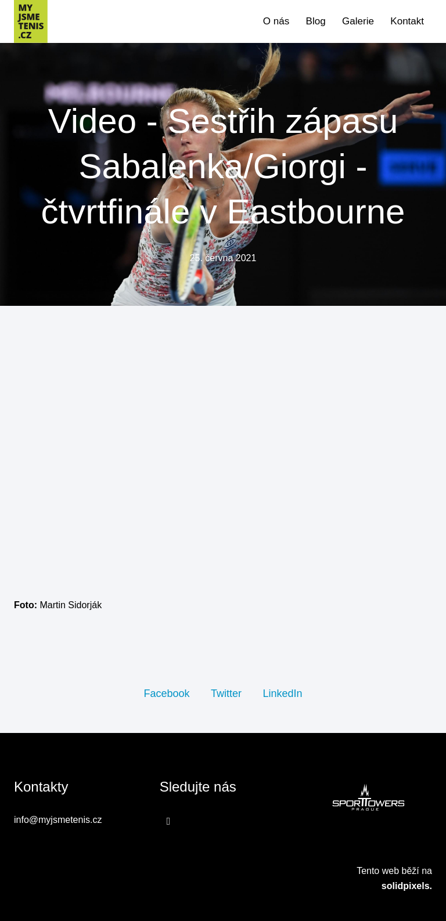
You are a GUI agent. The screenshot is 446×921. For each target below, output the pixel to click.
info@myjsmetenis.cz (58, 820)
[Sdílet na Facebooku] (166, 693)
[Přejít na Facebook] (169, 821)
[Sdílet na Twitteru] (226, 693)
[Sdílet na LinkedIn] (282, 693)
